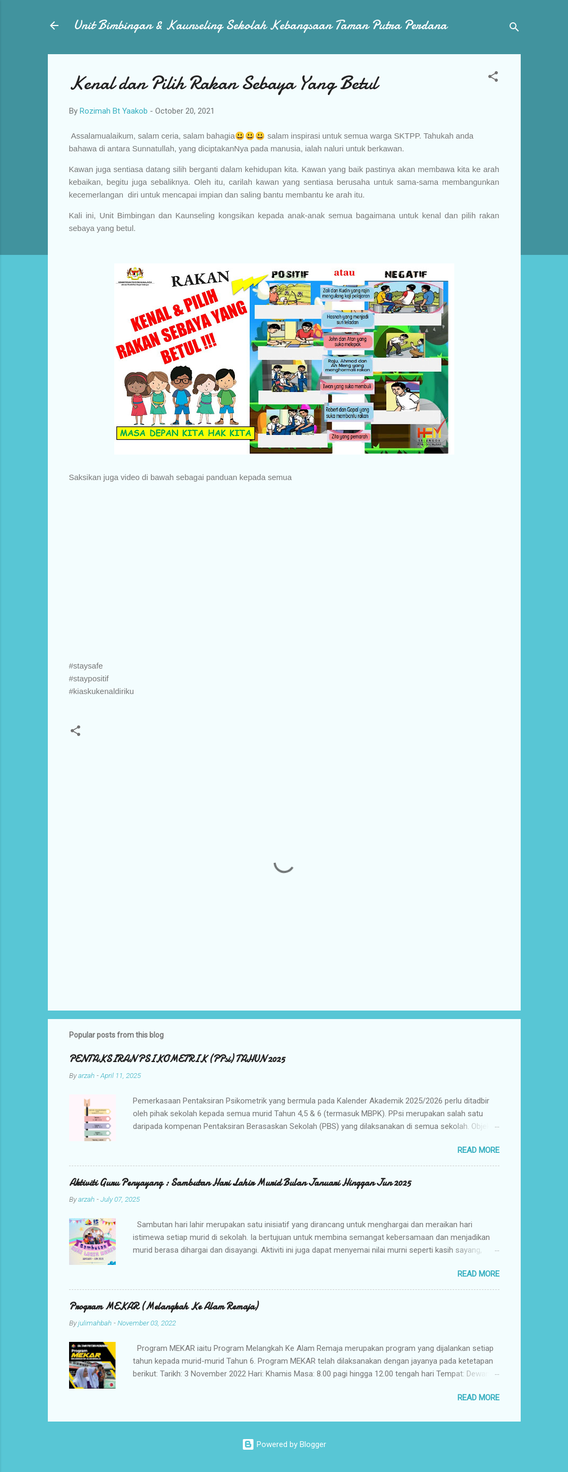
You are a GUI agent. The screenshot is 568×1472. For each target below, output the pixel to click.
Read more (478, 1150)
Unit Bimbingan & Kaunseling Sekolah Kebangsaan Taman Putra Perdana (260, 25)
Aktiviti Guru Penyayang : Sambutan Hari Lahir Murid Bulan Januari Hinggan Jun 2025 (240, 1182)
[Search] (514, 29)
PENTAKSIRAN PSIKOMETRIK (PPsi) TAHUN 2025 (177, 1059)
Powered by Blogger (284, 1444)
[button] (493, 78)
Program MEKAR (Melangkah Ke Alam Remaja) (163, 1306)
